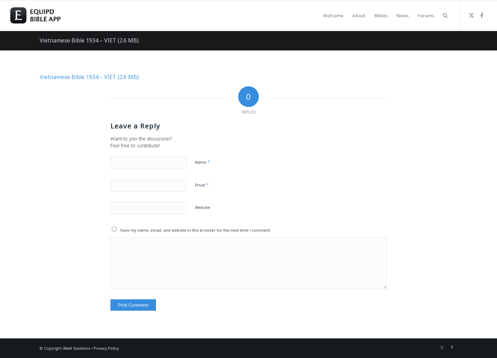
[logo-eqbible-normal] (43, 15)
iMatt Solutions (76, 348)
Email (202, 185)
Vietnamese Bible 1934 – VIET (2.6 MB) (89, 40)
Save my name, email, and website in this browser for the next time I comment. (195, 230)
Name (202, 162)
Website (202, 207)
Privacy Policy (106, 348)
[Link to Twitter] (471, 15)
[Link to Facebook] (482, 15)
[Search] (445, 15)
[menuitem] (333, 15)
